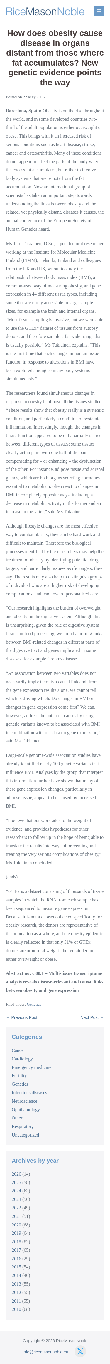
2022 (16, 1207)
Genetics (34, 1004)
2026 (16, 1173)
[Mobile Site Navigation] (99, 11)
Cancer (18, 1050)
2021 (16, 1216)
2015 (16, 1266)
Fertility (19, 1075)
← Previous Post (21, 1017)
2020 (16, 1224)
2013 (16, 1283)
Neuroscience (24, 1101)
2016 (16, 1258)
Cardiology (22, 1058)
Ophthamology (26, 1109)
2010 (16, 1309)
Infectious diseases (29, 1092)
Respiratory (23, 1126)
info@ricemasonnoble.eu (45, 1352)
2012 (16, 1292)
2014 (16, 1275)
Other (17, 1117)
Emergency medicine (31, 1067)
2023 (16, 1199)
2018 (16, 1241)
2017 (16, 1250)
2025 (16, 1182)
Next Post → (92, 1017)
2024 (16, 1190)
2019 (16, 1233)
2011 (16, 1300)
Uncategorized (25, 1134)
